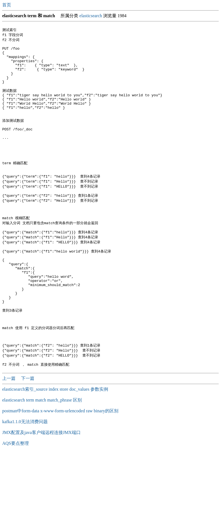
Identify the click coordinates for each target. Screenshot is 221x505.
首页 (7, 4)
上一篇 (9, 429)
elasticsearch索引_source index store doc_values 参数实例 (55, 440)
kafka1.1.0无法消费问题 (25, 473)
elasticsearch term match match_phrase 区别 (42, 451)
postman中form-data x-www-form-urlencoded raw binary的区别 (60, 462)
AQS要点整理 (15, 494)
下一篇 (27, 429)
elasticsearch (90, 15)
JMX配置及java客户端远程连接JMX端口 (41, 483)
